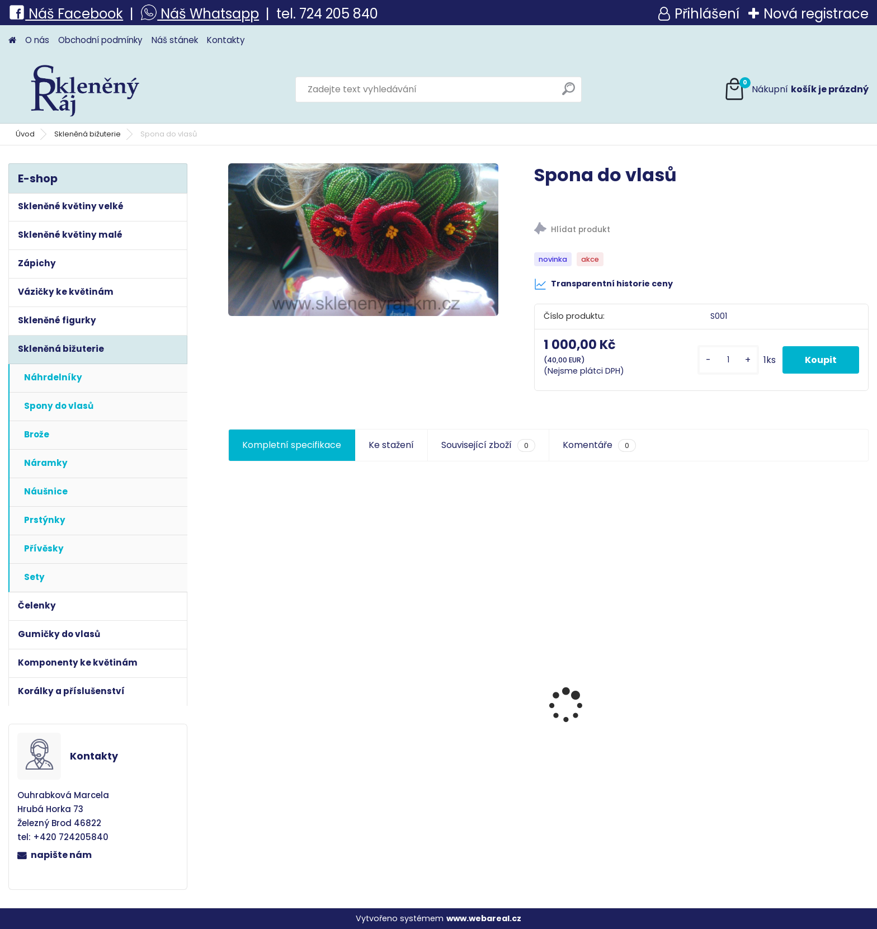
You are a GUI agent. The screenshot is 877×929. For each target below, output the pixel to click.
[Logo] (85, 89)
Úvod (25, 134)
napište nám (61, 854)
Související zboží (488, 445)
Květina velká (589, 762)
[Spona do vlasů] (363, 239)
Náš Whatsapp (208, 13)
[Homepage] (12, 40)
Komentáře (599, 445)
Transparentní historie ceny (603, 284)
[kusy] (728, 360)
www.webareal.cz (483, 918)
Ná (27, 13)
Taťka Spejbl (263, 743)
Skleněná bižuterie (87, 134)
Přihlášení (707, 13)
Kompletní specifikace (291, 444)
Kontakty (226, 40)
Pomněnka (745, 769)
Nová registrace (816, 13)
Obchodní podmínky (100, 40)
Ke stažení (391, 444)
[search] (568, 93)
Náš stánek (175, 40)
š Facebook (85, 13)
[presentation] (234, 685)
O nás (37, 40)
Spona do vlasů (432, 769)
